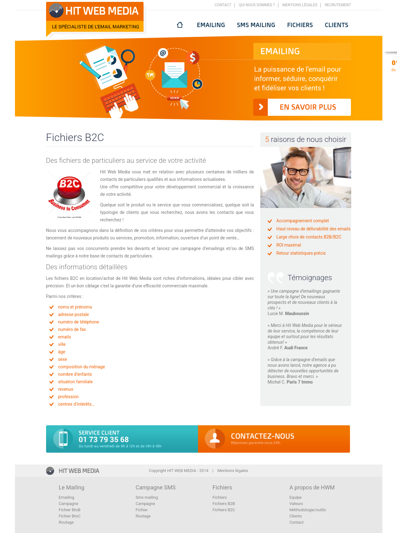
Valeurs (296, 503)
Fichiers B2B (224, 503)
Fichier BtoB (70, 509)
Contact (223, 5)
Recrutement (338, 5)
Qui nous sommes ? (257, 5)
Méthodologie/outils (308, 509)
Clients (336, 25)
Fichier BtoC (70, 516)
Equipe (296, 497)
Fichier (142, 509)
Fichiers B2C (224, 509)
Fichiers (300, 25)
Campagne (68, 503)
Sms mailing (256, 25)
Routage (66, 522)
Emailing (211, 25)
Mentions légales (300, 5)
